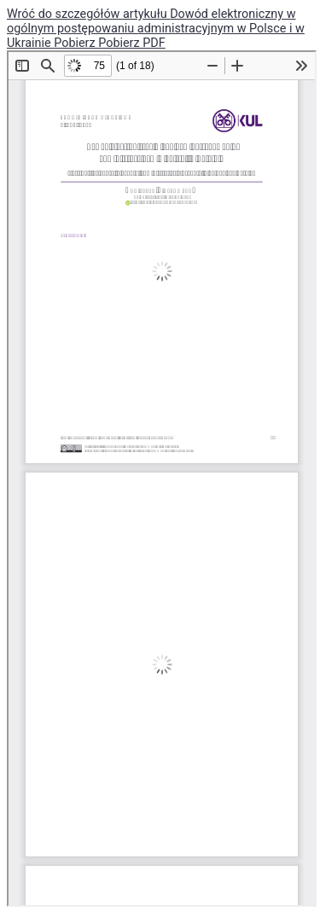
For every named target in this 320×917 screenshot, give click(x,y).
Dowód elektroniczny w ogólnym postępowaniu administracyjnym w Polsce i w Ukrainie (156, 28)
